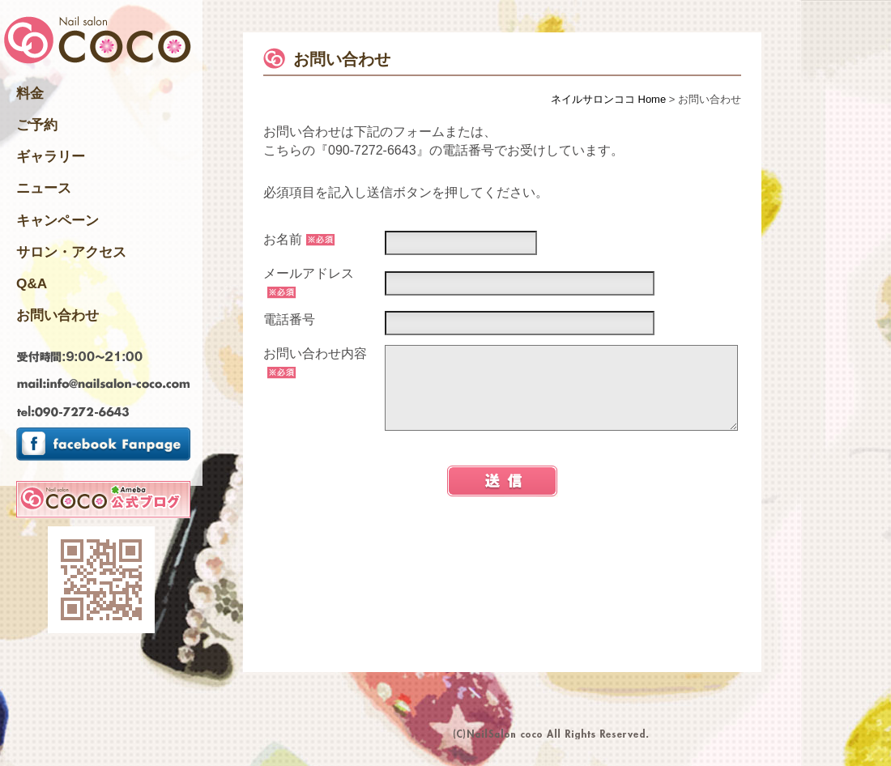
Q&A (31, 283)
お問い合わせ (57, 315)
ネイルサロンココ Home (608, 99)
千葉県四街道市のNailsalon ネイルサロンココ (97, 41)
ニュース (43, 188)
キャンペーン (57, 220)
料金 (30, 93)
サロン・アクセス (71, 252)
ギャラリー (50, 156)
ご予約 (37, 125)
